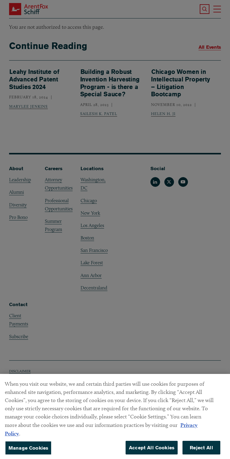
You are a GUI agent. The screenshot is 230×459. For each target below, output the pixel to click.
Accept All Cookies (151, 451)
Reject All (201, 451)
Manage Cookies (28, 451)
